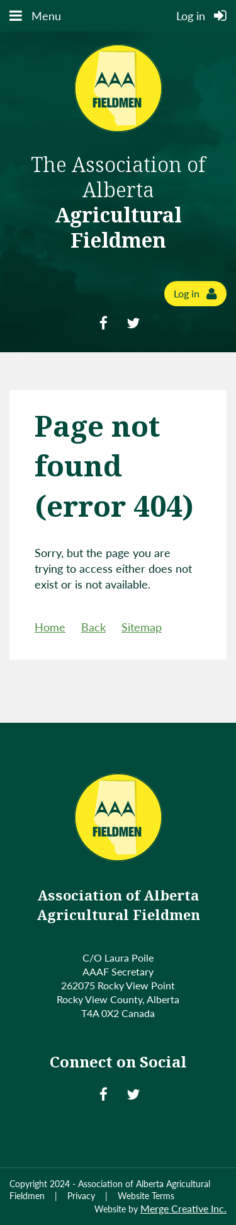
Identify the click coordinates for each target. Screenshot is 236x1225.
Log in (186, 293)
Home (50, 627)
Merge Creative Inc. (183, 1208)
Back (93, 627)
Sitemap (141, 627)
